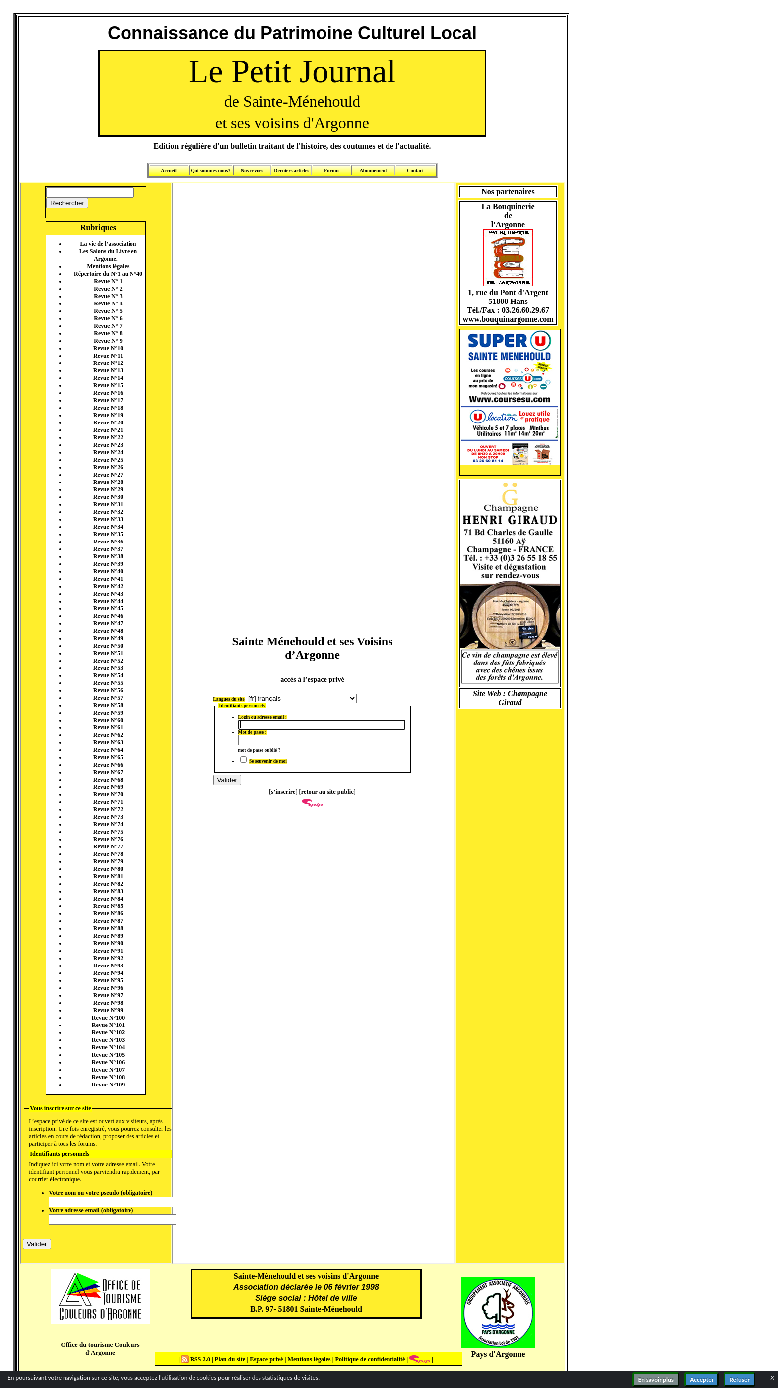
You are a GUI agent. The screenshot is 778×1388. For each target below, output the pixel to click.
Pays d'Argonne (498, 1354)
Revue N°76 (108, 839)
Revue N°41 (108, 578)
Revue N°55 (108, 682)
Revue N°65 (108, 757)
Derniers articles (291, 170)
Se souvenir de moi (268, 761)
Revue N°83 (108, 891)
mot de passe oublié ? (259, 750)
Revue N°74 (108, 824)
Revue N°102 (108, 1032)
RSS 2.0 (196, 1359)
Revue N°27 (108, 474)
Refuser (739, 1379)
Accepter (701, 1379)
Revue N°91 (108, 950)
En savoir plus (656, 1379)
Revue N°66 (108, 764)
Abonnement (373, 170)
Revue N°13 (108, 370)
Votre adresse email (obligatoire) (91, 1210)
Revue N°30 (108, 496)
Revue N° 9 (108, 340)
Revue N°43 (108, 593)
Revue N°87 (108, 920)
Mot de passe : (252, 732)
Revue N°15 (108, 385)
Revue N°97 (108, 995)
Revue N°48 (108, 630)
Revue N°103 (108, 1039)
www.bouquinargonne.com (507, 319)
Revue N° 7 (108, 325)
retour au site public (327, 791)
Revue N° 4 (108, 303)
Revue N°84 (108, 898)
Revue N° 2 (108, 288)
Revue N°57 (108, 697)
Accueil (169, 170)
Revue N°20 (108, 422)
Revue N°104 (108, 1047)
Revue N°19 (108, 415)
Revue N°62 (108, 734)
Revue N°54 (108, 675)
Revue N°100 (108, 1017)
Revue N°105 (108, 1054)
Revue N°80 (108, 868)
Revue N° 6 (108, 318)
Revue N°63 (108, 742)
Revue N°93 (108, 965)
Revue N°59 (108, 712)
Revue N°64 (108, 749)
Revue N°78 (108, 853)
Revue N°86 (108, 913)
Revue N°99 (108, 1010)
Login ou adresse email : (262, 717)
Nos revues (252, 170)
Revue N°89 (108, 935)
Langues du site (229, 699)
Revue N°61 (108, 727)
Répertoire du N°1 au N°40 (108, 273)
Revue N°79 (108, 861)
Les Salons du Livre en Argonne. (108, 255)
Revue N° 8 (108, 333)
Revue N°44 (108, 601)
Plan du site (231, 1359)
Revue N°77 (108, 846)
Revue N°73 (108, 816)
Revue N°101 (108, 1025)
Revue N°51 (108, 653)
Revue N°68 (108, 779)
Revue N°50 (108, 645)
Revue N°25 (108, 459)
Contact (415, 170)
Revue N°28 (108, 482)
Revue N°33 (108, 519)
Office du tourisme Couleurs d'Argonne (100, 1348)
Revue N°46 (108, 615)
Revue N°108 (108, 1077)
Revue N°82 (108, 883)
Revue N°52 (108, 660)
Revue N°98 (108, 1002)
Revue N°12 (108, 363)
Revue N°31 (108, 504)
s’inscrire (283, 791)
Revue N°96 (108, 987)
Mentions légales (108, 266)
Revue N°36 (108, 541)
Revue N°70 (108, 794)
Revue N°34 (108, 526)
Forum (331, 170)
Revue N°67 (108, 772)
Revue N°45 (108, 608)
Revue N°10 (108, 348)
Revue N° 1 (108, 281)
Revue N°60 (108, 720)
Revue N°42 (108, 586)
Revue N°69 (108, 787)
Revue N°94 (108, 972)
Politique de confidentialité (369, 1359)
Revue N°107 (108, 1069)
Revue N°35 (108, 534)
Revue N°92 (108, 958)
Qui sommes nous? (210, 170)
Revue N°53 (108, 667)
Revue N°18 (108, 407)
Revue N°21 (108, 429)
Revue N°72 (108, 809)
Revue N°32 (108, 511)
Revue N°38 (108, 556)
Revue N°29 (108, 489)
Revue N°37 (108, 548)
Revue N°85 (108, 906)
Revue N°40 (108, 571)
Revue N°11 (108, 355)
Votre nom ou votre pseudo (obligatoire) (100, 1192)
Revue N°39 (108, 563)
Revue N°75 (108, 831)
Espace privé (265, 1359)
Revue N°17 (108, 400)
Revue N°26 (108, 467)
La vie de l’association (108, 244)
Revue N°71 (108, 801)
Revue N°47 (108, 623)
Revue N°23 (108, 444)
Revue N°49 (108, 638)
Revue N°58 (108, 705)
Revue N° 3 (108, 296)
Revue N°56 (108, 690)
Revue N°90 (108, 943)
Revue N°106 (108, 1062)
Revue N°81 (108, 876)
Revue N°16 (108, 392)
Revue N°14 (108, 377)
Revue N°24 (108, 452)
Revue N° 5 (108, 310)
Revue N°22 (108, 437)
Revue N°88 (108, 928)
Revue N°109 (108, 1084)
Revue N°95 (108, 980)
